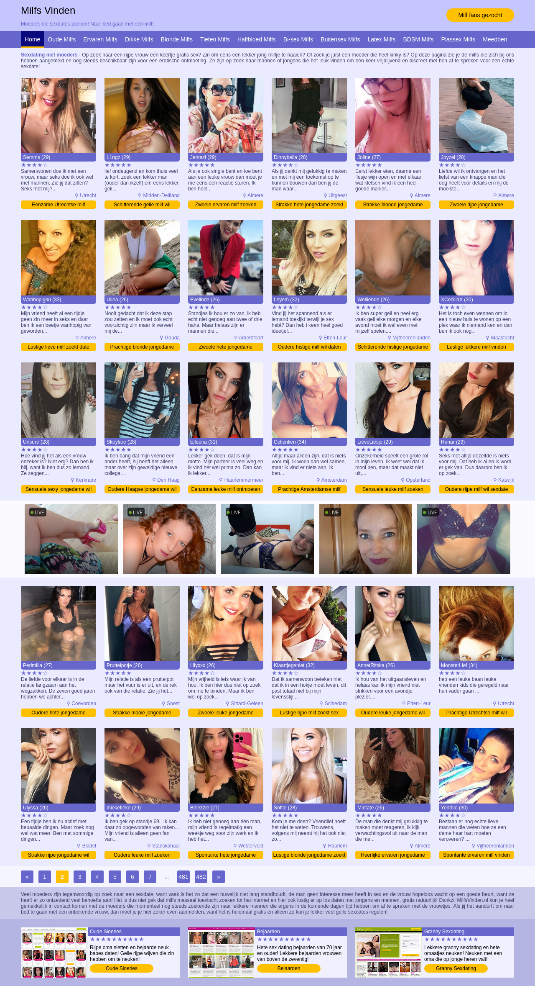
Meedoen (495, 39)
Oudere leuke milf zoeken (142, 855)
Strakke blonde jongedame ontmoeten (393, 205)
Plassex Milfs (458, 39)
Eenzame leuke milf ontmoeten (225, 489)
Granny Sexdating (456, 968)
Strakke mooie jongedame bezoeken (142, 713)
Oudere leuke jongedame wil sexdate (393, 713)
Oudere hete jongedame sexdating (58, 713)
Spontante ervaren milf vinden (476, 855)
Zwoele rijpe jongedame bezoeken (476, 205)
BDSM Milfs (418, 39)
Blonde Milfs (177, 39)
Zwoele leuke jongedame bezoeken (225, 713)
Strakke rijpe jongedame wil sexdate (58, 855)
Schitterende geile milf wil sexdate (142, 205)
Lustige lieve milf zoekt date (58, 347)
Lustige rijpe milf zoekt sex (309, 713)
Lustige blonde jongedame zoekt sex (309, 855)
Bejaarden (289, 968)
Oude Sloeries (122, 968)
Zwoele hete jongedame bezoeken (225, 347)
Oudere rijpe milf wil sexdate (476, 489)
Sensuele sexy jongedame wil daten (58, 489)
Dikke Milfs (139, 39)
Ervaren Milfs (100, 39)
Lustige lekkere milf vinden (476, 347)
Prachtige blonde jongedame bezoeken (142, 347)
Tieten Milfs (215, 39)
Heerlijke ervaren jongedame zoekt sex (393, 855)
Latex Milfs (382, 39)
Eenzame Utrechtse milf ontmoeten (58, 205)
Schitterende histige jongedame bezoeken (393, 347)
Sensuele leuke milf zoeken (392, 489)
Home (32, 39)
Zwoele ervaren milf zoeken (226, 205)
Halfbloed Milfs (256, 39)
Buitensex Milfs (340, 39)
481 (183, 876)
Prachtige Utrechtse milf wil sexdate (476, 713)
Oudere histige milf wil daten (309, 347)
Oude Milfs (62, 39)
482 (201, 876)
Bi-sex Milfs (298, 39)
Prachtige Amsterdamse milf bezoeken (309, 489)
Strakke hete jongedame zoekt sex (309, 205)
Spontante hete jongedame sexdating (226, 855)
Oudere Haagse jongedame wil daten (142, 489)
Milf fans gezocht (480, 15)
